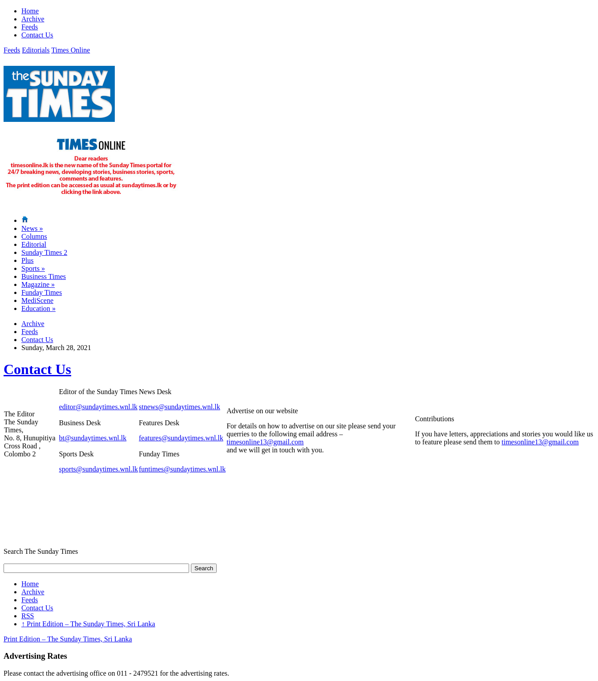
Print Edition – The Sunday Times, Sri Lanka (88, 624)
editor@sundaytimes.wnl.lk (98, 407)
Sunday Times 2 (44, 252)
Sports (33, 268)
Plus (27, 260)
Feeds (29, 27)
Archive (32, 19)
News (32, 228)
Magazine (38, 284)
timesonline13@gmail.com (264, 442)
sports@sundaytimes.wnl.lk (98, 469)
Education (38, 308)
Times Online (70, 50)
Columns (34, 236)
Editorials (35, 50)
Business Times (43, 276)
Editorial (33, 244)
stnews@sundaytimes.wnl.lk (179, 407)
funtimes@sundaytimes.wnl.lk (182, 469)
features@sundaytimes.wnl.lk (181, 438)
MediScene (37, 300)
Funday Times (41, 292)
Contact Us (37, 35)
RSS (27, 616)
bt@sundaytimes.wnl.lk (93, 438)
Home (30, 11)
